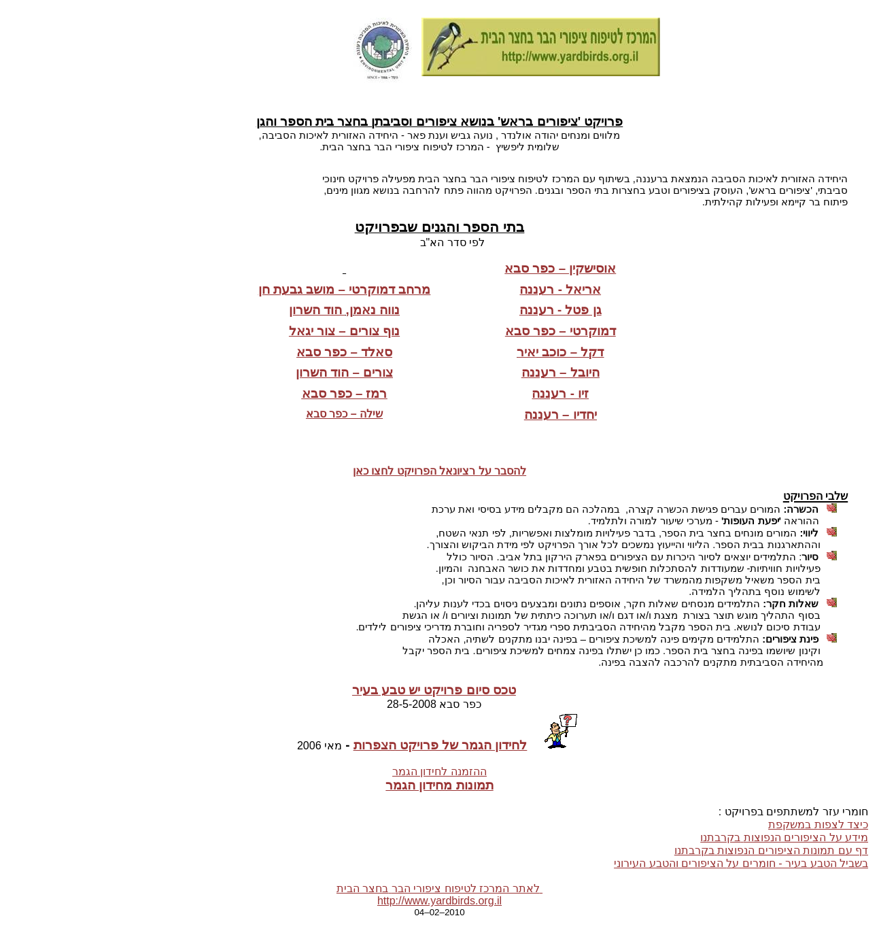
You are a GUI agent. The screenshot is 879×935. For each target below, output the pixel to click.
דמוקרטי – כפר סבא (560, 331)
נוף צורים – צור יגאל (344, 331)
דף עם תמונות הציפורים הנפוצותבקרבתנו (771, 850)
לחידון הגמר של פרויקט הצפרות (441, 745)
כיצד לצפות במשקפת (818, 824)
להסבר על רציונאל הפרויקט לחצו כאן (439, 471)
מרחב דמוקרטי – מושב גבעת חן (344, 289)
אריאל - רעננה (560, 289)
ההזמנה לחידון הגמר (439, 771)
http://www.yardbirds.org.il (439, 900)
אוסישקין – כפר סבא (560, 268)
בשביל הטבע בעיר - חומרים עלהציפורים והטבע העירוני (741, 863)
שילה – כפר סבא (344, 414)
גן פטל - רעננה (560, 310)
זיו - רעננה (560, 393)
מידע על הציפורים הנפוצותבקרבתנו (784, 837)
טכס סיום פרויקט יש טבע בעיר (434, 690)
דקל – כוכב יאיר (560, 352)
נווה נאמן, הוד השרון (344, 310)
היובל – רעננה (560, 372)
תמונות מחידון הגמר (439, 785)
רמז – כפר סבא (344, 393)
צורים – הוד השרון (344, 372)
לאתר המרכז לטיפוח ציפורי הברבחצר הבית (439, 888)
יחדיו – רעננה (560, 414)
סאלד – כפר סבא (344, 352)
